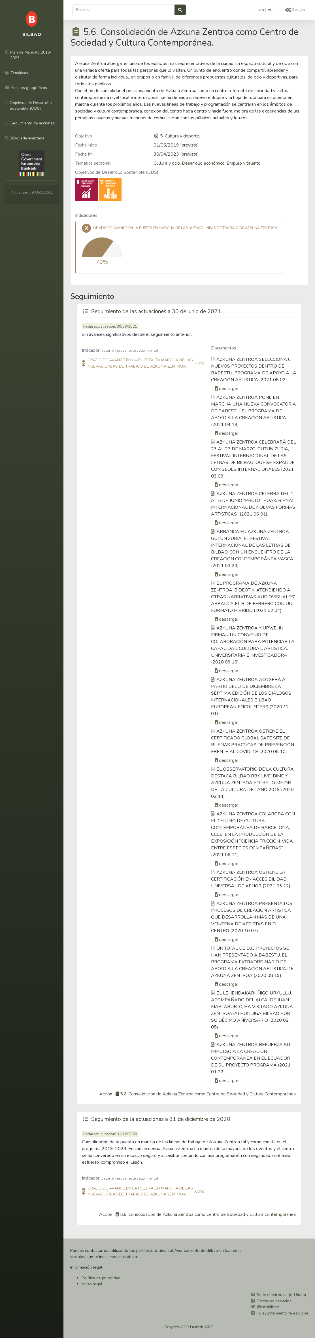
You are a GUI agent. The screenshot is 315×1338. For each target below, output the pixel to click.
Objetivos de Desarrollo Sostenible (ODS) (116, 172)
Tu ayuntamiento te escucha (282, 1313)
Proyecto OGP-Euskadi (184, 1326)
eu (270, 10)
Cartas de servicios (274, 1301)
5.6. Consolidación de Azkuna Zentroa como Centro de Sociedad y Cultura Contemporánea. (208, 1094)
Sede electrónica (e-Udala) (281, 1294)
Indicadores (86, 215)
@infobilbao (268, 1307)
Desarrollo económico (203, 163)
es (261, 10)
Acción (105, 1094)
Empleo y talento (244, 163)
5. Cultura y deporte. (180, 136)
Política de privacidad (101, 1278)
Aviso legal (92, 1284)
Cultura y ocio (167, 163)
